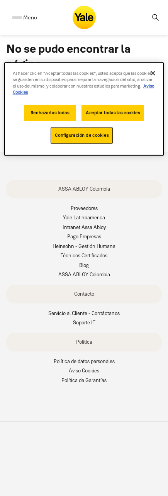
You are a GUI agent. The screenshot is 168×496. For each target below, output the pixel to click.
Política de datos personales (84, 361)
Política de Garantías (84, 380)
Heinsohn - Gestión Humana (84, 246)
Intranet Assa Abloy (84, 227)
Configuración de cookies (82, 135)
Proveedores (84, 208)
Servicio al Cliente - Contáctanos (84, 313)
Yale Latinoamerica (84, 217)
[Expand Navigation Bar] (24, 18)
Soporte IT (84, 322)
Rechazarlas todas (50, 112)
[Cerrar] (152, 73)
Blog (84, 265)
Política (84, 342)
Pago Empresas (84, 236)
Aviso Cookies (84, 370)
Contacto (84, 294)
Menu (30, 17)
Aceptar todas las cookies (113, 112)
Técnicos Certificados (84, 255)
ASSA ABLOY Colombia (84, 189)
